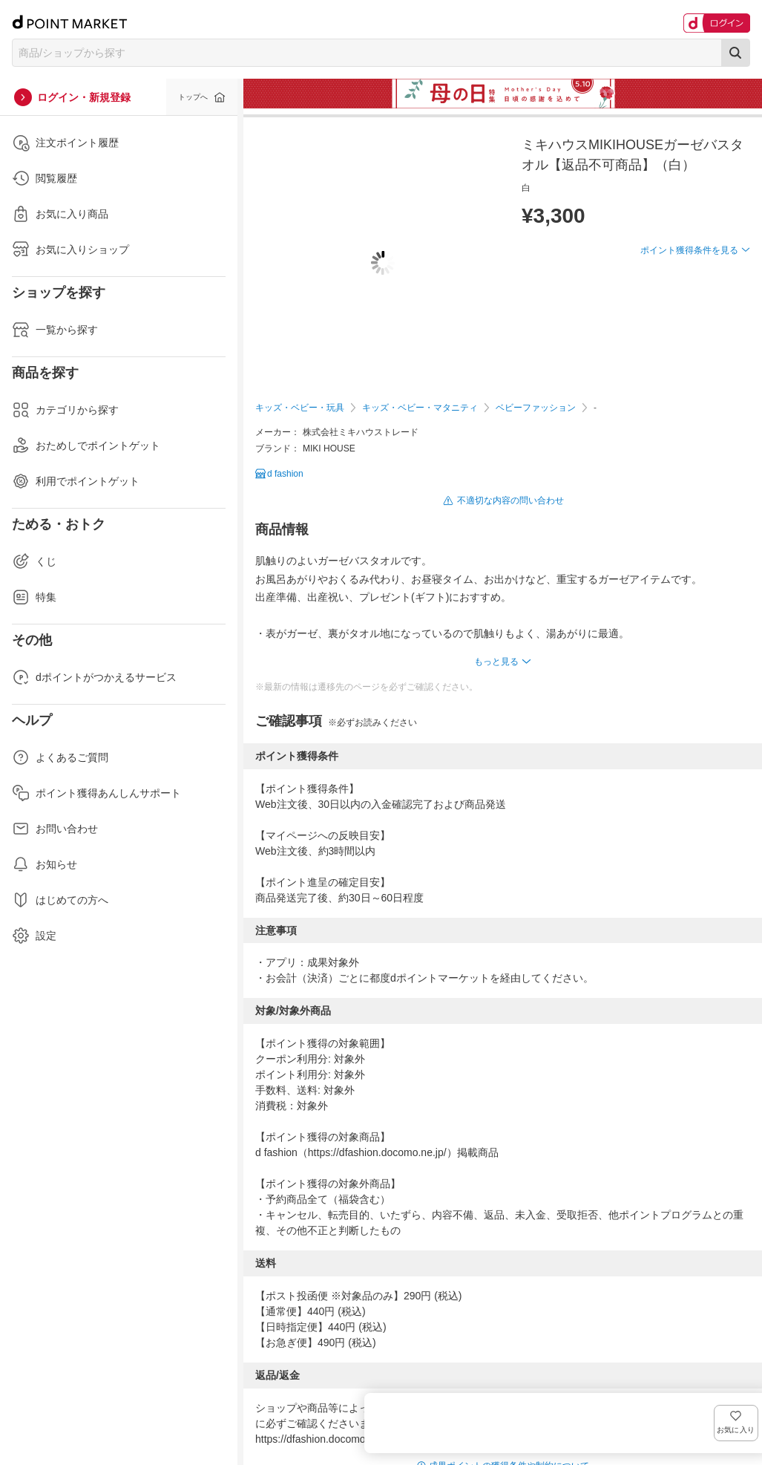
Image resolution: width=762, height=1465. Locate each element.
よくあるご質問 (60, 757)
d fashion (285, 474)
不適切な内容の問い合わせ (510, 500)
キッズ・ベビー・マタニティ (420, 407)
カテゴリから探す (65, 410)
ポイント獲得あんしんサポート (96, 793)
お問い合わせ (55, 829)
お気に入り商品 (60, 214)
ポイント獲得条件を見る (689, 304)
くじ (34, 561)
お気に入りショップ (70, 249)
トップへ (193, 97)
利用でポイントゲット (75, 481)
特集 (34, 597)
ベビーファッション (536, 407)
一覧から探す (55, 330)
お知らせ (44, 864)
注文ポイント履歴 (65, 142)
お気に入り (728, 274)
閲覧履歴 (44, 178)
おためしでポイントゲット (86, 445)
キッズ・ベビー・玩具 (299, 407)
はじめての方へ (60, 900)
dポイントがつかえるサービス (94, 677)
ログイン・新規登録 (84, 97)
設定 (34, 935)
